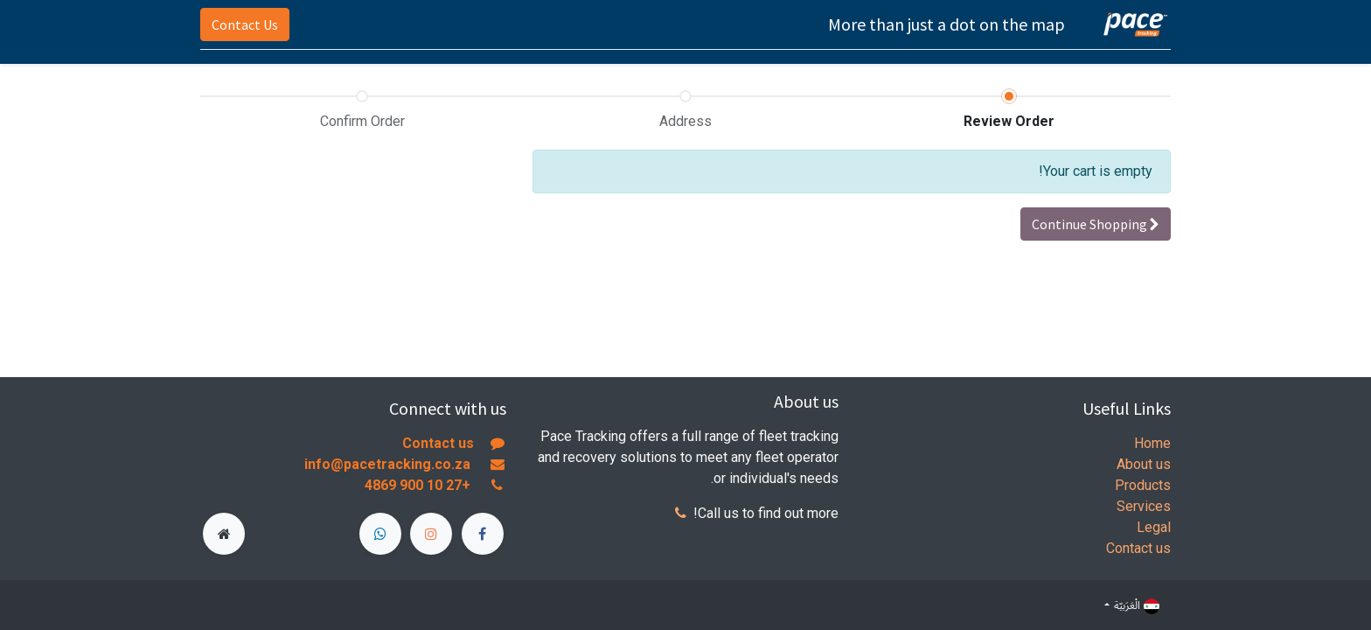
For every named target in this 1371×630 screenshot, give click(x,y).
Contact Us (245, 24)
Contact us (1138, 548)
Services (1144, 506)
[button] (1095, 224)
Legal (1154, 527)
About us (1144, 464)
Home (1152, 443)
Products (1143, 485)
